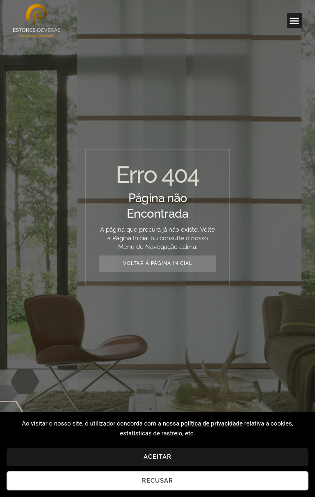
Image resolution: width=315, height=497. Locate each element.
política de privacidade (212, 423)
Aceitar (157, 456)
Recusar (157, 480)
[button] (294, 20)
